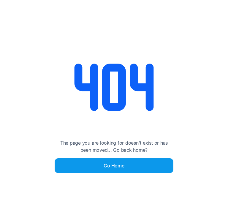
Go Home (114, 166)
